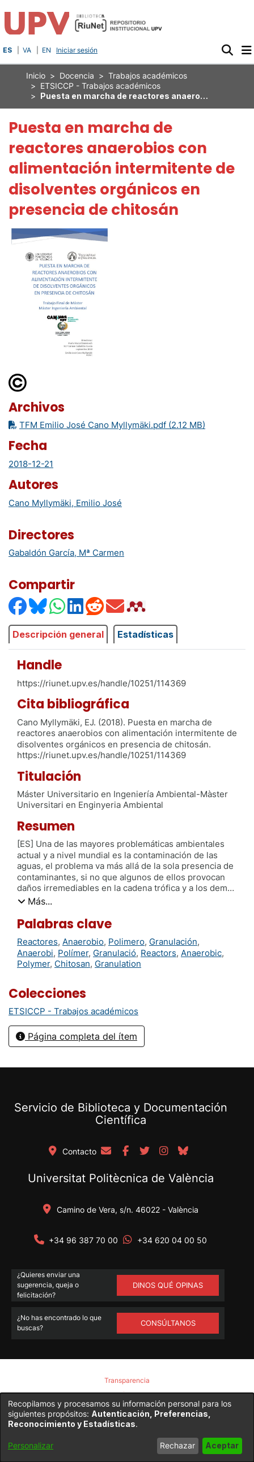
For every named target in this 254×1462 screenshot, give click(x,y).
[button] (227, 50)
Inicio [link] (35, 75)
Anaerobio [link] (83, 941)
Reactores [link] (37, 941)
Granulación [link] (173, 941)
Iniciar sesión (78, 50)
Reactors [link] (158, 953)
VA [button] (27, 50)
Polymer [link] (33, 963)
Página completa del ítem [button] (76, 1036)
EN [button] (46, 50)
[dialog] (127, 1427)
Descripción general (58, 634)
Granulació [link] (114, 953)
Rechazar (177, 1445)
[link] (73, 1011)
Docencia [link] (77, 75)
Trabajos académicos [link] (147, 75)
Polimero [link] (126, 941)
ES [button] (7, 50)
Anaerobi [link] (35, 953)
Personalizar (30, 1445)
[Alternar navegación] (246, 50)
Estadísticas (145, 634)
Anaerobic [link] (201, 953)
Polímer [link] (73, 953)
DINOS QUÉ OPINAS (168, 1285)
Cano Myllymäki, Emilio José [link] (65, 503)
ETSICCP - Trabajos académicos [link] (100, 85)
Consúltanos (168, 1322)
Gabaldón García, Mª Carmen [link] (66, 552)
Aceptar (222, 1445)
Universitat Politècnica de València (121, 1178)
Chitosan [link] (72, 963)
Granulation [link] (118, 963)
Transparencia (127, 1380)
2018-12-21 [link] (31, 464)
